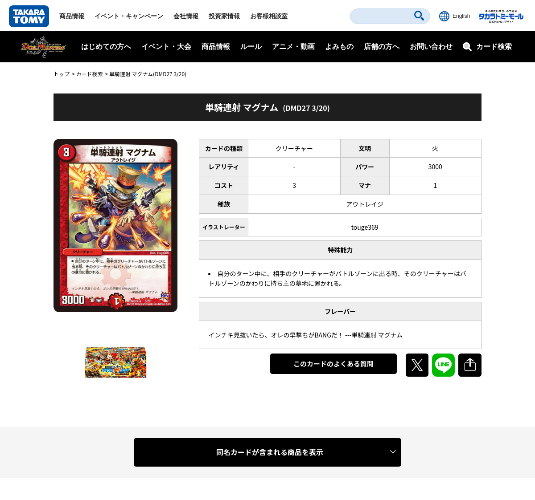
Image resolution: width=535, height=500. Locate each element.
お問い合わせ (431, 46)
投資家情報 (224, 16)
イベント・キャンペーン (129, 16)
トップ (62, 73)
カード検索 (89, 73)
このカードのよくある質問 (333, 363)
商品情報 (71, 16)
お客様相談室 (269, 16)
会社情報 (185, 16)
